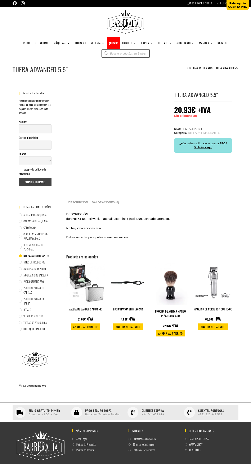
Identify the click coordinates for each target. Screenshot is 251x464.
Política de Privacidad (86, 447)
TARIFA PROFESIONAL (199, 441)
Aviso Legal (81, 441)
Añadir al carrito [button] (85, 329)
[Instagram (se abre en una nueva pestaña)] (23, 3)
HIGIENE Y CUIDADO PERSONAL (32, 249)
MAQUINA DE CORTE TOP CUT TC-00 (213, 311)
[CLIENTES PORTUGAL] (189, 414)
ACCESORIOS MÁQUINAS (35, 217)
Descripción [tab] (78, 204)
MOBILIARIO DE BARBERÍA (35, 277)
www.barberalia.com (36, 388)
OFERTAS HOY (195, 447)
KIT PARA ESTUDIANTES (36, 258)
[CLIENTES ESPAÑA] (132, 414)
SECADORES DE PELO (33, 318)
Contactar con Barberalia (144, 441)
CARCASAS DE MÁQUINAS (35, 223)
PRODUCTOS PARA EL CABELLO (33, 292)
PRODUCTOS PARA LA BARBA (33, 303)
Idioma (22, 156)
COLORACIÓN (29, 230)
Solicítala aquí (203, 149)
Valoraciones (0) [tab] (105, 204)
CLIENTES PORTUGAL (211, 412)
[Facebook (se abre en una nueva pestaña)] (16, 3)
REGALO (27, 312)
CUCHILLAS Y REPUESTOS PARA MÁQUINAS (35, 238)
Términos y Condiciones (143, 447)
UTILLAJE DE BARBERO (34, 331)
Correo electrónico (29, 140)
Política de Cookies (85, 452)
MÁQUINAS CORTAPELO (34, 271)
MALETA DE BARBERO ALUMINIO (85, 311)
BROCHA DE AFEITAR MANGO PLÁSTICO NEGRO (170, 315)
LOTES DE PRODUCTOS (34, 264)
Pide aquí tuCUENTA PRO (237, 5)
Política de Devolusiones (144, 452)
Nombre (23, 123)
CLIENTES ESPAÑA (153, 412)
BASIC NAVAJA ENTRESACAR (128, 311)
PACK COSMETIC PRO (33, 284)
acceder (81, 239)
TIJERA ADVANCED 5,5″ (227, 70)
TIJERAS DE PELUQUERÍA (35, 325)
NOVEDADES (195, 452)
